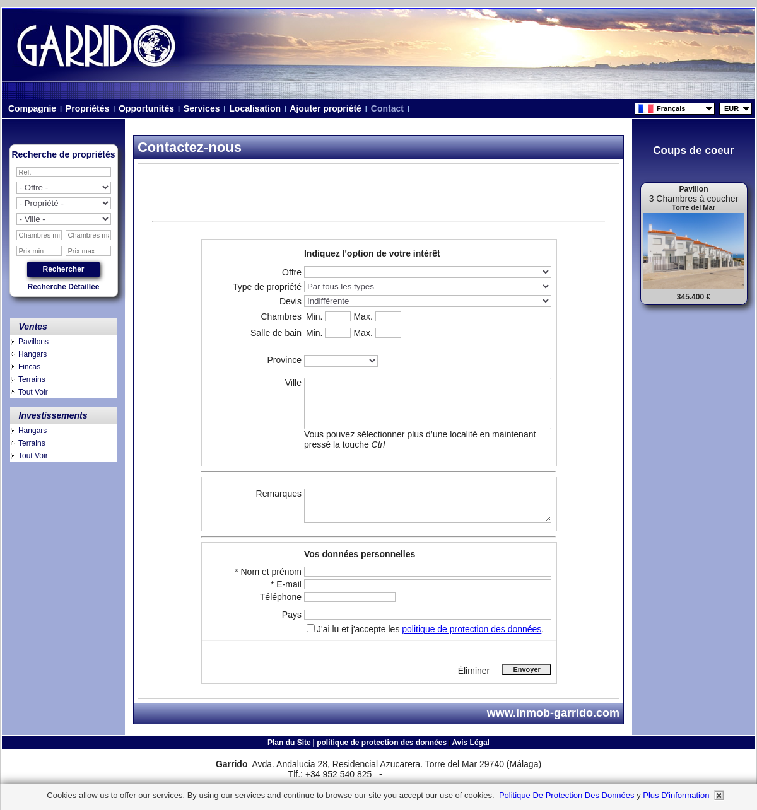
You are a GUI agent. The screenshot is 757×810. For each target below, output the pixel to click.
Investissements (53, 415)
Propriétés (87, 108)
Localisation (254, 108)
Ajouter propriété (326, 108)
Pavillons (33, 341)
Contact (387, 108)
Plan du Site (289, 742)
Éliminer (474, 671)
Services (201, 108)
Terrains (31, 379)
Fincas (29, 366)
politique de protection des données (471, 629)
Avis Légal (471, 742)
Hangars (32, 354)
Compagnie (32, 108)
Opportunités (146, 108)
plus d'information (676, 795)
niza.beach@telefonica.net (554, 199)
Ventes (33, 326)
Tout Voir (33, 392)
